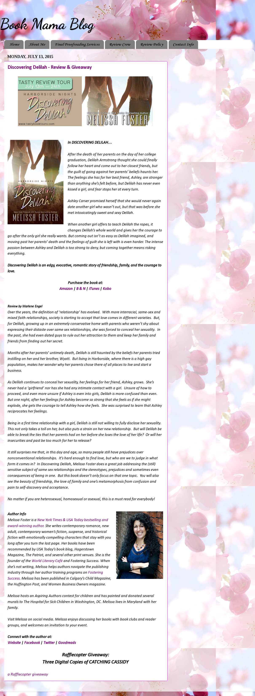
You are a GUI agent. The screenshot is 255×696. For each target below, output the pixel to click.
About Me (37, 44)
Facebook (32, 643)
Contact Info (183, 44)
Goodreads (67, 643)
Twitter (49, 643)
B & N (80, 289)
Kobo (107, 289)
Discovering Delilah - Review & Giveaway (50, 67)
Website (14, 643)
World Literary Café (47, 561)
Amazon (66, 289)
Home (14, 44)
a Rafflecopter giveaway (28, 674)
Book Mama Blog (47, 24)
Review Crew (119, 44)
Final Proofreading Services (77, 44)
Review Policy (151, 44)
